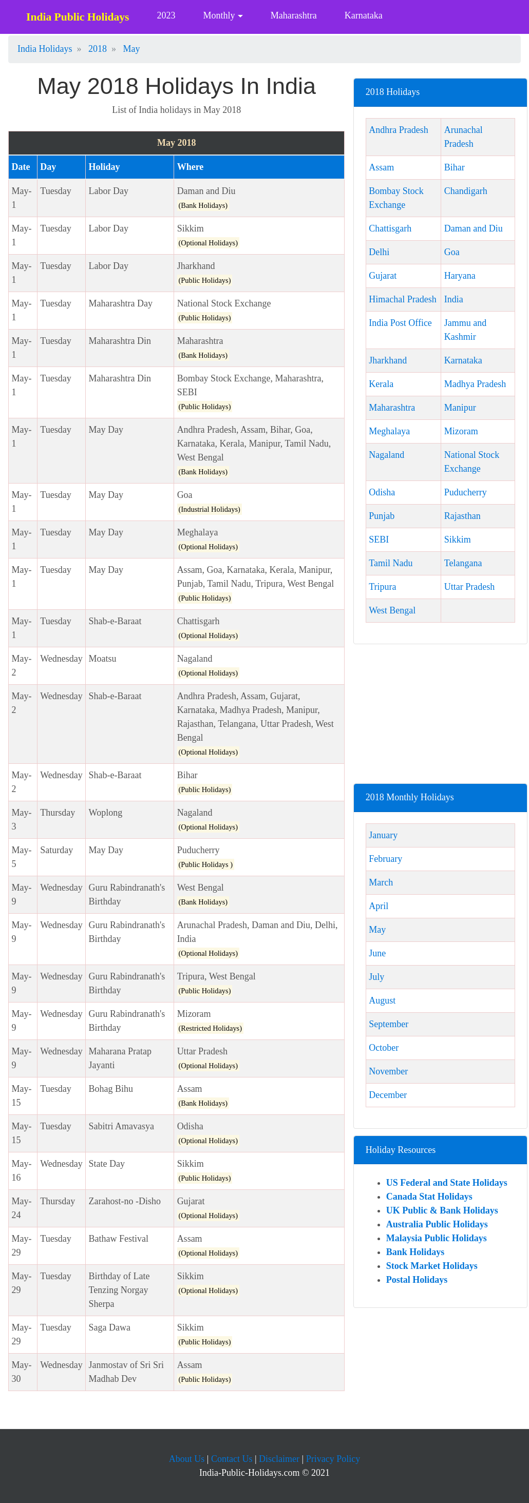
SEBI (379, 539)
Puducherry (465, 492)
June (377, 953)
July (376, 977)
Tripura (382, 587)
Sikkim (457, 539)
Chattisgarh (390, 228)
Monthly (219, 15)
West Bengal (392, 610)
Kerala (381, 384)
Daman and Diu (473, 228)
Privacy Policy (333, 1459)
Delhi (379, 252)
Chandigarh (465, 191)
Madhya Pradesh (475, 384)
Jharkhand (388, 360)
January (383, 835)
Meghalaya (389, 431)
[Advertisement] (440, 717)
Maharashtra (294, 15)
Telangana (463, 563)
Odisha (382, 492)
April (378, 906)
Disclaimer (279, 1459)
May (377, 929)
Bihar (454, 167)
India (453, 299)
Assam (381, 167)
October (384, 1048)
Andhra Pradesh (398, 130)
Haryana (460, 276)
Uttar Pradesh (469, 587)
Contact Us (232, 1459)
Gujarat (382, 276)
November (388, 1071)
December (388, 1095)
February (385, 859)
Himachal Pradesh (402, 299)
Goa (452, 252)
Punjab (381, 516)
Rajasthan (462, 516)
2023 (166, 15)
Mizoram (461, 431)
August (382, 1000)
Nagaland (386, 455)
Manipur (460, 407)
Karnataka (364, 15)
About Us (187, 1459)
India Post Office (400, 323)
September (388, 1024)
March (381, 882)
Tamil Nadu (390, 563)
